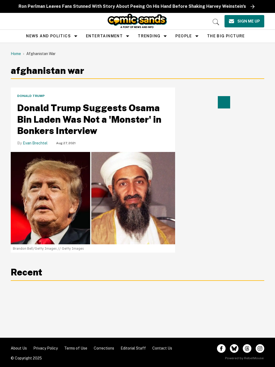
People (183, 36)
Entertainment (104, 36)
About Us (19, 348)
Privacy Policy (45, 348)
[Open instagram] (260, 348)
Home (16, 54)
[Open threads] (247, 348)
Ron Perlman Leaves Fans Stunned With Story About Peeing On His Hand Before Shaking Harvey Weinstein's (132, 6)
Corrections (104, 348)
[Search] (216, 22)
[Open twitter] (234, 348)
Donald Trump (31, 96)
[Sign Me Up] (244, 21)
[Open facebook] (221, 348)
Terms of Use (75, 348)
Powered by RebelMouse (244, 358)
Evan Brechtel (35, 143)
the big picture (226, 36)
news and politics (48, 36)
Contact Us (162, 348)
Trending (149, 36)
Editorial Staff (133, 348)
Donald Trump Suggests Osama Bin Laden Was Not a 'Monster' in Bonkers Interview (89, 119)
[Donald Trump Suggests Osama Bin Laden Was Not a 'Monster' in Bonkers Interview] (93, 197)
